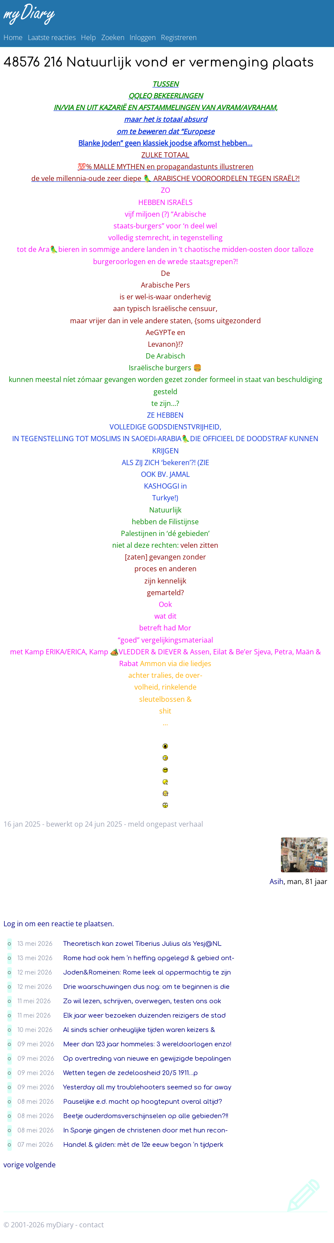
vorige (13, 1164)
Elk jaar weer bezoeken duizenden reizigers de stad (144, 1015)
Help (88, 37)
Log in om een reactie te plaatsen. (58, 923)
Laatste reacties (52, 37)
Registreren (179, 37)
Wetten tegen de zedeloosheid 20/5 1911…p (130, 1072)
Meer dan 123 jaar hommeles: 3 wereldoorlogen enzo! (147, 1044)
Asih (277, 881)
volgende (41, 1164)
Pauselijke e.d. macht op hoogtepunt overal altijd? (142, 1101)
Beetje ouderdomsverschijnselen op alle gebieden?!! (145, 1115)
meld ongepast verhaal (165, 824)
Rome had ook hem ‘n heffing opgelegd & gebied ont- (148, 958)
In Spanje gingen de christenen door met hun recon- (145, 1130)
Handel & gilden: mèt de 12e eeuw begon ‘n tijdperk (143, 1144)
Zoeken (112, 37)
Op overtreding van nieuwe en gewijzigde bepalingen (147, 1058)
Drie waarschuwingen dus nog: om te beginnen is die (146, 986)
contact (91, 1225)
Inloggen (143, 37)
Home (13, 37)
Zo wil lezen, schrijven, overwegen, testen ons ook (142, 1001)
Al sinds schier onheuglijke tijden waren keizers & (139, 1029)
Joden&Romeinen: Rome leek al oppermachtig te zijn (147, 972)
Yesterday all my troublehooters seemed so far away (147, 1087)
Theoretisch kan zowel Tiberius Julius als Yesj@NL (142, 943)
